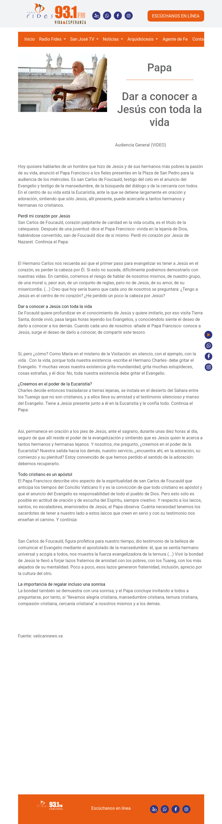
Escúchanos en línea (111, 808)
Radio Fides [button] (51, 39)
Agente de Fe (175, 39)
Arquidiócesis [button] (141, 39)
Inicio (30, 39)
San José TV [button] (82, 39)
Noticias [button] (111, 39)
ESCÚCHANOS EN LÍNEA (175, 16)
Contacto (201, 39)
